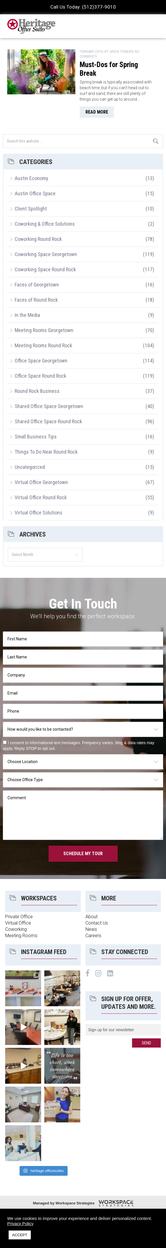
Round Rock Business (37, 391)
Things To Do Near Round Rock (46, 452)
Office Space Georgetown (41, 361)
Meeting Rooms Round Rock (43, 345)
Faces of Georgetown (37, 285)
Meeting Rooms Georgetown (44, 330)
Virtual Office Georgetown (41, 482)
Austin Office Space (35, 193)
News (91, 929)
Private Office (19, 916)
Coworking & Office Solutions (45, 224)
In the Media (27, 315)
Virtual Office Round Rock (41, 497)
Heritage (31, 26)
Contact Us (96, 923)
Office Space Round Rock (40, 376)
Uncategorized (30, 467)
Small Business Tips (36, 437)
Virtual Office (18, 923)
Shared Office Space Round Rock (48, 421)
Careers (93, 935)
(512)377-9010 (99, 7)
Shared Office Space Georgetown (49, 406)
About (91, 916)
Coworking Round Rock (38, 239)
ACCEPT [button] (19, 1235)
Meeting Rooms (21, 935)
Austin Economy (31, 178)
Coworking (16, 929)
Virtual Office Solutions (38, 513)
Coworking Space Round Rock (45, 269)
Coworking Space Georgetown (46, 254)
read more (96, 112)
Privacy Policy (20, 1223)
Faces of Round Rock (36, 300)
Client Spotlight (31, 209)
